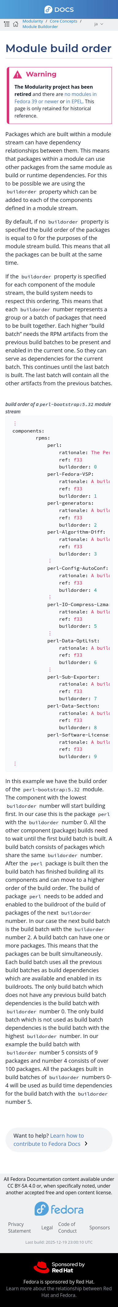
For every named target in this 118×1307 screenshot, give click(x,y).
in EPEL (74, 101)
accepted (34, 1192)
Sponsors (99, 1227)
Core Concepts (64, 21)
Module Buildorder (40, 26)
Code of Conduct (67, 1227)
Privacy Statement (19, 1227)
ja (96, 23)
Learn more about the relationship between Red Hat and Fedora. (59, 1291)
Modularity (32, 21)
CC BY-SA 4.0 (21, 1186)
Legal (47, 1227)
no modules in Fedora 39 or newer (55, 98)
